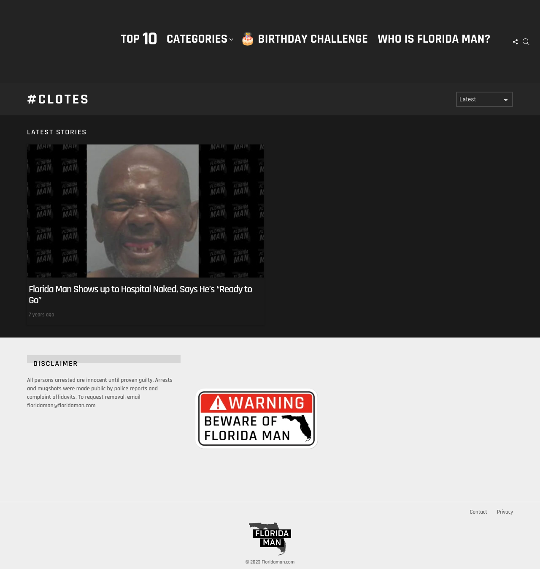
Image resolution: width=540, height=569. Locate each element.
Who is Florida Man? (434, 39)
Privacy (505, 512)
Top (139, 39)
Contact (478, 512)
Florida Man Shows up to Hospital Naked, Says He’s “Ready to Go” (140, 295)
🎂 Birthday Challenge (304, 39)
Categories (197, 47)
